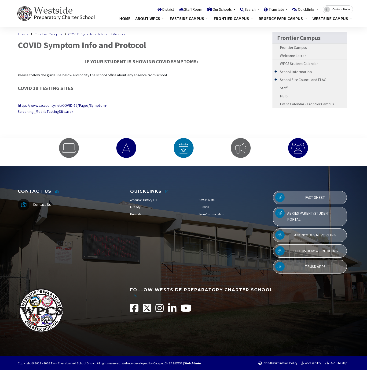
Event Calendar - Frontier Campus (307, 104)
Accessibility (311, 363)
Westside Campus (330, 18)
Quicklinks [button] (305, 9)
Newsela (136, 214)
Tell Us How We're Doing (306, 251)
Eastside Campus (188, 18)
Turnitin (204, 207)
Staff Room (187, 9)
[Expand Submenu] (276, 71)
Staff (283, 87)
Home (125, 18)
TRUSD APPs (300, 266)
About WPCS (149, 18)
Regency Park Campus (282, 18)
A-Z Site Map (336, 363)
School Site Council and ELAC (303, 79)
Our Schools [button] (217, 9)
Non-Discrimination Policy (277, 363)
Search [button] (247, 9)
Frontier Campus (233, 18)
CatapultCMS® (162, 363)
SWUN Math (207, 200)
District (162, 9)
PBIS (284, 96)
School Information (296, 71)
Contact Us (42, 204)
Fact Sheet (300, 197)
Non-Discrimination (211, 214)
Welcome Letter (293, 55)
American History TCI (143, 200)
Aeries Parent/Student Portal (302, 215)
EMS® (178, 363)
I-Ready (135, 207)
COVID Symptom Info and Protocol (97, 34)
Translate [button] (274, 9)
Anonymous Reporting (305, 235)
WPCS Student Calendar (299, 63)
